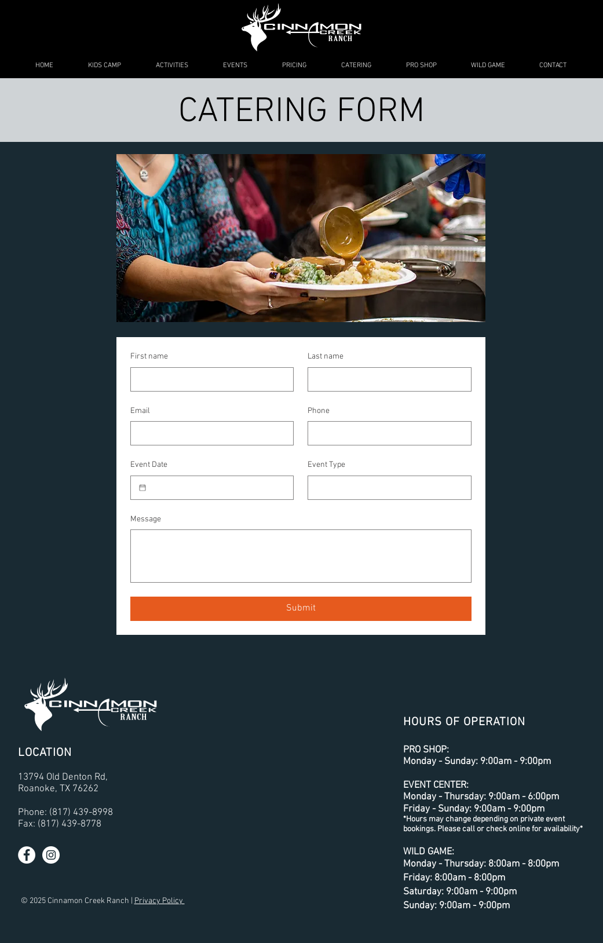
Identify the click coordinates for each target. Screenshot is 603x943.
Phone (319, 411)
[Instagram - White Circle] (51, 855)
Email (140, 411)
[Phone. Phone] (386, 433)
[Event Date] (142, 487)
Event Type (326, 465)
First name (149, 356)
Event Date (148, 465)
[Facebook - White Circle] (26, 855)
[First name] (209, 379)
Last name (325, 356)
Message (145, 519)
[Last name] (386, 379)
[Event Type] (386, 487)
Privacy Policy (159, 901)
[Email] (209, 433)
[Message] (301, 556)
